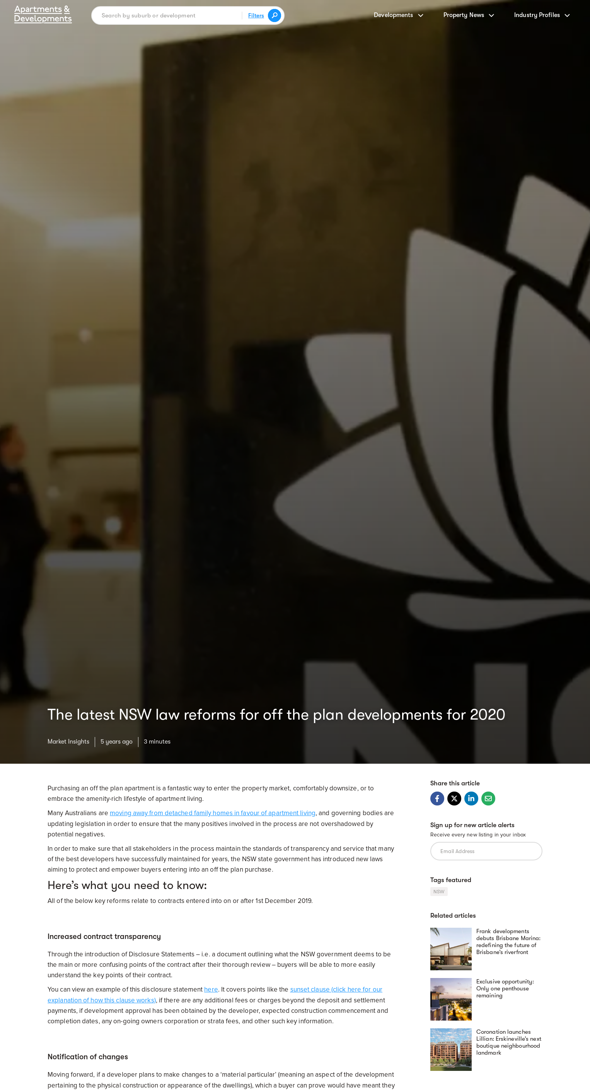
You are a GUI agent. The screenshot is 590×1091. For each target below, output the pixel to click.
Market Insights (68, 741)
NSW (439, 891)
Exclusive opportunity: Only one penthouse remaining (505, 988)
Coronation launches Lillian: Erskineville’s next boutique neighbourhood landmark (508, 1042)
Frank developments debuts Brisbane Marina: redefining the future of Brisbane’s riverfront (508, 942)
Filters (256, 15)
